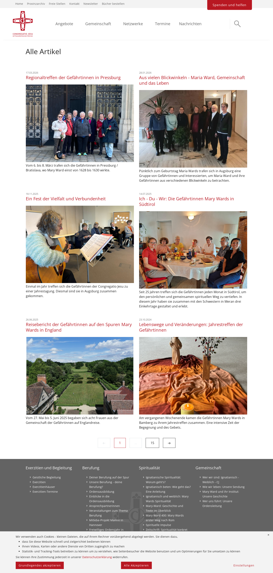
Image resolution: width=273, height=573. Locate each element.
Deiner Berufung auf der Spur (109, 477)
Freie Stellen (57, 4)
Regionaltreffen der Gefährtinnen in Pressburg (73, 77)
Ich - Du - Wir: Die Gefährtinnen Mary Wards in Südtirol (186, 201)
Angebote (64, 23)
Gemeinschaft (98, 23)
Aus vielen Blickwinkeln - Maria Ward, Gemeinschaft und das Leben (192, 80)
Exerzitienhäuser (44, 487)
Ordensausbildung (101, 491)
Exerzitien (39, 482)
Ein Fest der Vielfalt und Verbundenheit (66, 199)
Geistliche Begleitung (47, 477)
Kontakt (74, 4)
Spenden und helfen (229, 5)
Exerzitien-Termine (45, 491)
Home (19, 4)
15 (152, 443)
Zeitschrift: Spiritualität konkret (166, 530)
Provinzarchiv (36, 4)
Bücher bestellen (113, 4)
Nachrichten (190, 23)
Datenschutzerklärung (97, 557)
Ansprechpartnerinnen (104, 506)
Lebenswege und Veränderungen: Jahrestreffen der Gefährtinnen (191, 327)
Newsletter (90, 4)
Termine (162, 23)
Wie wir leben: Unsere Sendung (223, 487)
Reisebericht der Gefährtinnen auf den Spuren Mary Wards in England (79, 327)
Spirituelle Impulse (158, 525)
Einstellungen (243, 565)
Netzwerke (133, 23)
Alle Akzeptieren (136, 565)
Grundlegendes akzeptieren (40, 565)
